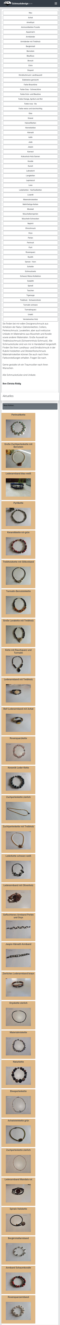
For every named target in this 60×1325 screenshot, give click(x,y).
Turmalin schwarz (30, 305)
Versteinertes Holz (30, 319)
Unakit (30, 314)
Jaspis (30, 147)
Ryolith (30, 257)
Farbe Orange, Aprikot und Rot (30, 99)
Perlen (30, 238)
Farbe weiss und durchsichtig (30, 109)
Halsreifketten (30, 123)
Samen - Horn (30, 262)
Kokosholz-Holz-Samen (30, 156)
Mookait (30, 209)
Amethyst (30, 22)
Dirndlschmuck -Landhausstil (30, 75)
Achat (30, 18)
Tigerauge (30, 295)
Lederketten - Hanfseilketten (30, 190)
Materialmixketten (30, 199)
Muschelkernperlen (30, 214)
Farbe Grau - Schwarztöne (30, 89)
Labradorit (30, 171)
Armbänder (30, 37)
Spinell (30, 286)
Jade (30, 142)
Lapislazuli (30, 180)
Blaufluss (30, 56)
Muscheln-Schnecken (30, 219)
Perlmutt (30, 243)
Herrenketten (30, 128)
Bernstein (30, 51)
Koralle (30, 161)
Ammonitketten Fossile (30, 27)
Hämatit (30, 132)
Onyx (30, 233)
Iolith (30, 137)
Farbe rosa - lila (30, 104)
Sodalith (30, 281)
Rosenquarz (30, 252)
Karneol (30, 152)
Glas (30, 113)
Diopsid (30, 70)
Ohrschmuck (30, 228)
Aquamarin (30, 32)
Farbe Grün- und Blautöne (30, 94)
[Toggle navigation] (56, 3)
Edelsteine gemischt (30, 80)
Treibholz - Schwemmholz (30, 300)
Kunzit (30, 166)
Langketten (30, 176)
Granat (30, 118)
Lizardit (30, 195)
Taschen (30, 290)
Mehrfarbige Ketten (30, 204)
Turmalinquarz (30, 310)
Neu (30, 13)
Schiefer (30, 267)
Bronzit (30, 61)
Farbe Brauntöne (30, 85)
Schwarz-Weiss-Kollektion (30, 276)
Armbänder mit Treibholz (30, 41)
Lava (30, 185)
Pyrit (30, 247)
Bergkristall (30, 46)
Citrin (30, 65)
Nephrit (30, 223)
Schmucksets (30, 271)
